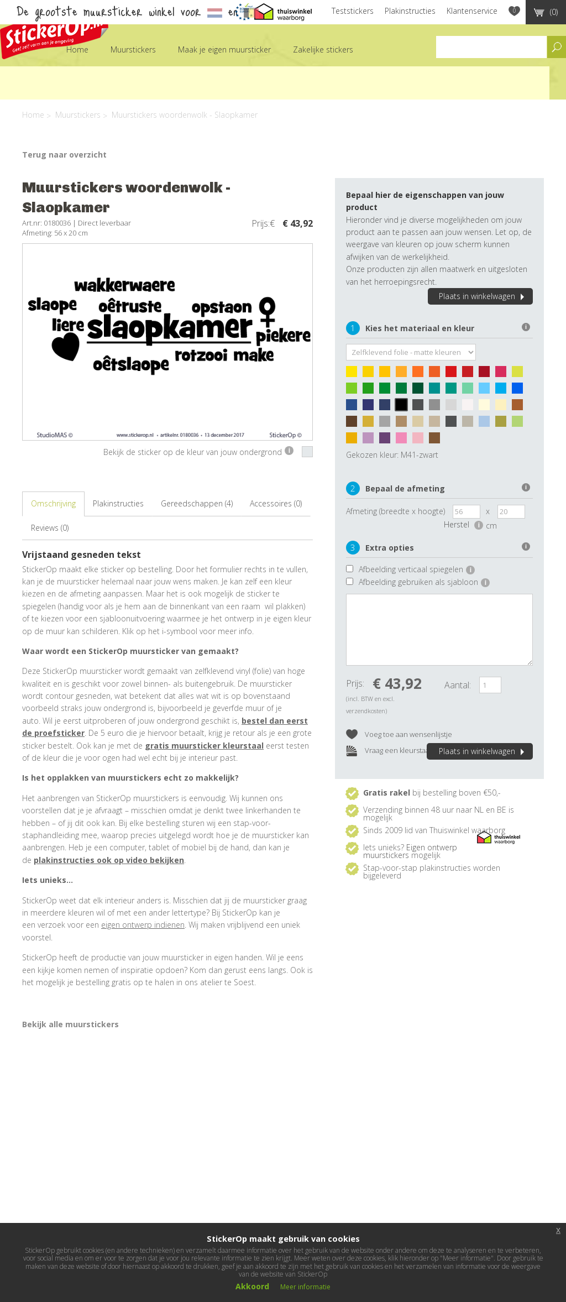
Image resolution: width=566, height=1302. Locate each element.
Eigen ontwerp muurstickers (410, 851)
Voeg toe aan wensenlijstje (399, 735)
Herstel (463, 524)
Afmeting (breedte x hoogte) (395, 511)
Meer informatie (305, 1286)
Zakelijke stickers (323, 49)
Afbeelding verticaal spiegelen (417, 569)
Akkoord (252, 1286)
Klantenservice (472, 11)
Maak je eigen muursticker (224, 49)
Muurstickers (133, 49)
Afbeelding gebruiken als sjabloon (424, 582)
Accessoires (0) (276, 503)
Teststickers (353, 11)
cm (491, 525)
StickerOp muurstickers (54, 31)
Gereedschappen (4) (197, 503)
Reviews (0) (50, 527)
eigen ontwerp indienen (143, 924)
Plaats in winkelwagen (483, 296)
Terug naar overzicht (64, 154)
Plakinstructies (410, 11)
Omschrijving (53, 503)
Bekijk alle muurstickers (70, 1024)
